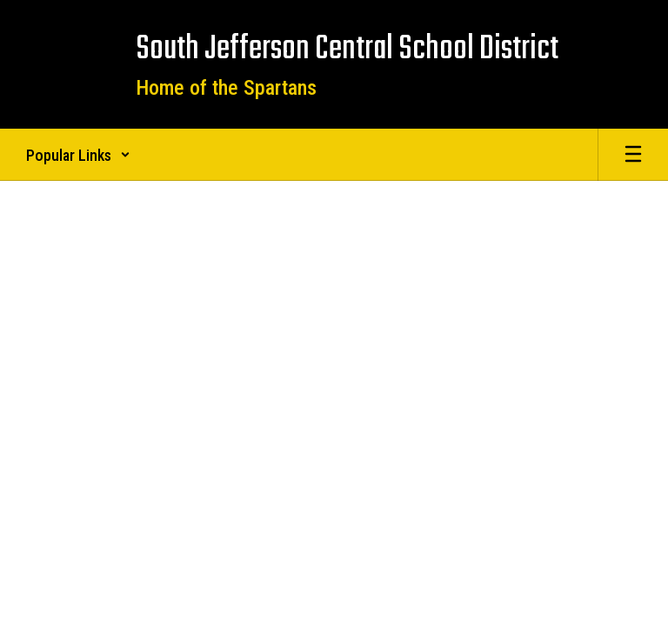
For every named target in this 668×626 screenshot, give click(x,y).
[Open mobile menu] (633, 155)
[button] (78, 155)
